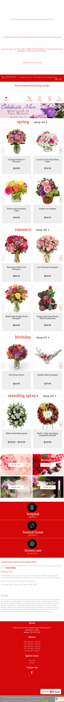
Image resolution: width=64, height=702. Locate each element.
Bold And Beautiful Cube (16, 210)
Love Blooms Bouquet (47, 267)
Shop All (39, 122)
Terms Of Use (7, 700)
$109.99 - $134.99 (16, 442)
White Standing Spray (16, 433)
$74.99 (47, 168)
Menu (6, 100)
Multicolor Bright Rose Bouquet (16, 317)
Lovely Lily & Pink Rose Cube (47, 160)
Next (61, 150)
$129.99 (47, 442)
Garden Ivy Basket (47, 209)
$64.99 (16, 325)
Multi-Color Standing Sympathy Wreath (47, 434)
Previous (3, 150)
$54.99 (47, 325)
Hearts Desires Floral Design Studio (32, 85)
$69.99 (16, 168)
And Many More (16, 375)
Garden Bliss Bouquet (47, 375)
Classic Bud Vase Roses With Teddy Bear (48, 317)
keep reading (10, 568)
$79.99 (47, 383)
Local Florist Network (33, 700)
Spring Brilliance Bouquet (16, 160)
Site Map (45, 700)
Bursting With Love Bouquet (16, 268)
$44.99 (16, 217)
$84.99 (16, 275)
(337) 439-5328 (10, 77)
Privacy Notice (19, 700)
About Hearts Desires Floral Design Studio (18, 562)
